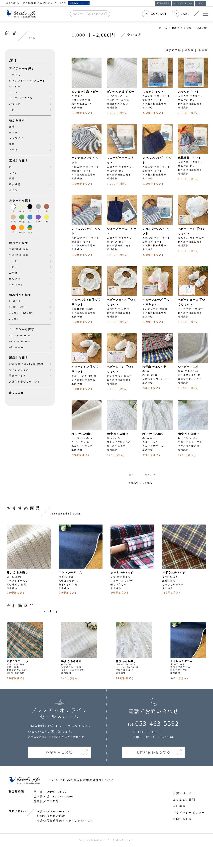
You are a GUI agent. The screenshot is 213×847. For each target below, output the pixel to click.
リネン (13, 173)
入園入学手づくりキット (24, 381)
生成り (21, 211)
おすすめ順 (173, 50)
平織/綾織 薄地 (18, 255)
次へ (148, 474)
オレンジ (22, 232)
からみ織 (14, 278)
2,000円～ (16, 319)
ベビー (13, 110)
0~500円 (14, 301)
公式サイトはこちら (183, 3)
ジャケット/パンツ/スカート (27, 80)
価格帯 (176, 28)
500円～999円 (18, 307)
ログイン (200, 3)
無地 (12, 126)
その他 (13, 150)
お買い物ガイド (184, 793)
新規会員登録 (163, 3)
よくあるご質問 (184, 799)
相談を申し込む (59, 752)
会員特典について (78, 3)
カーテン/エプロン (21, 98)
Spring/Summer (19, 335)
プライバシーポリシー (189, 812)
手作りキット (17, 375)
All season (16, 347)
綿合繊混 (14, 184)
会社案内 (179, 806)
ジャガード (16, 284)
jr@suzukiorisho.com (53, 811)
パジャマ (14, 104)
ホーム (163, 28)
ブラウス (14, 75)
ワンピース (16, 86)
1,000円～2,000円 (196, 28)
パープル (38, 222)
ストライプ (16, 138)
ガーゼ (13, 261)
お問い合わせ (182, 819)
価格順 (189, 50)
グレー (38, 211)
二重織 (13, 273)
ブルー (30, 222)
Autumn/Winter (19, 341)
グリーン (22, 222)
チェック (14, 132)
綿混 (12, 178)
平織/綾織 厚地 (18, 249)
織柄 (12, 144)
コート (13, 92)
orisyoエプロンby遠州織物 (26, 364)
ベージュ (13, 222)
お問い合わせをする (153, 752)
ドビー (13, 267)
